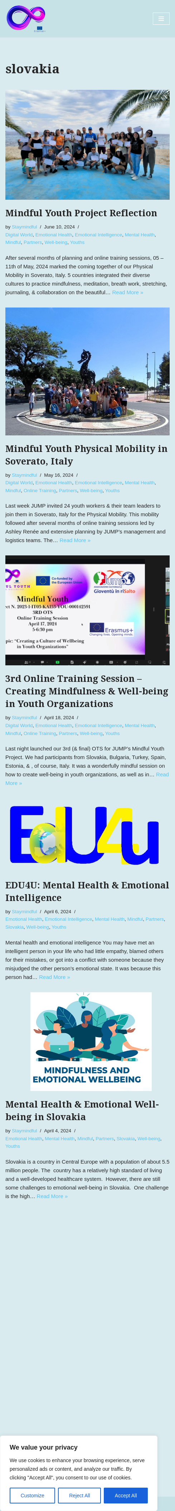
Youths (77, 242)
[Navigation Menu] (161, 19)
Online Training (40, 490)
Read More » (128, 292)
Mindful (13, 242)
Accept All (126, 1495)
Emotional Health (53, 234)
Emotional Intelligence (98, 234)
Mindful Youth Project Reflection (81, 213)
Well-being (56, 242)
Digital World (19, 234)
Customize (32, 1495)
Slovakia (14, 927)
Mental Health (140, 234)
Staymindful (24, 227)
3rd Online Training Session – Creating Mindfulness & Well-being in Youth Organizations (87, 691)
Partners (33, 242)
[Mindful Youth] (26, 18)
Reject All (79, 1495)
